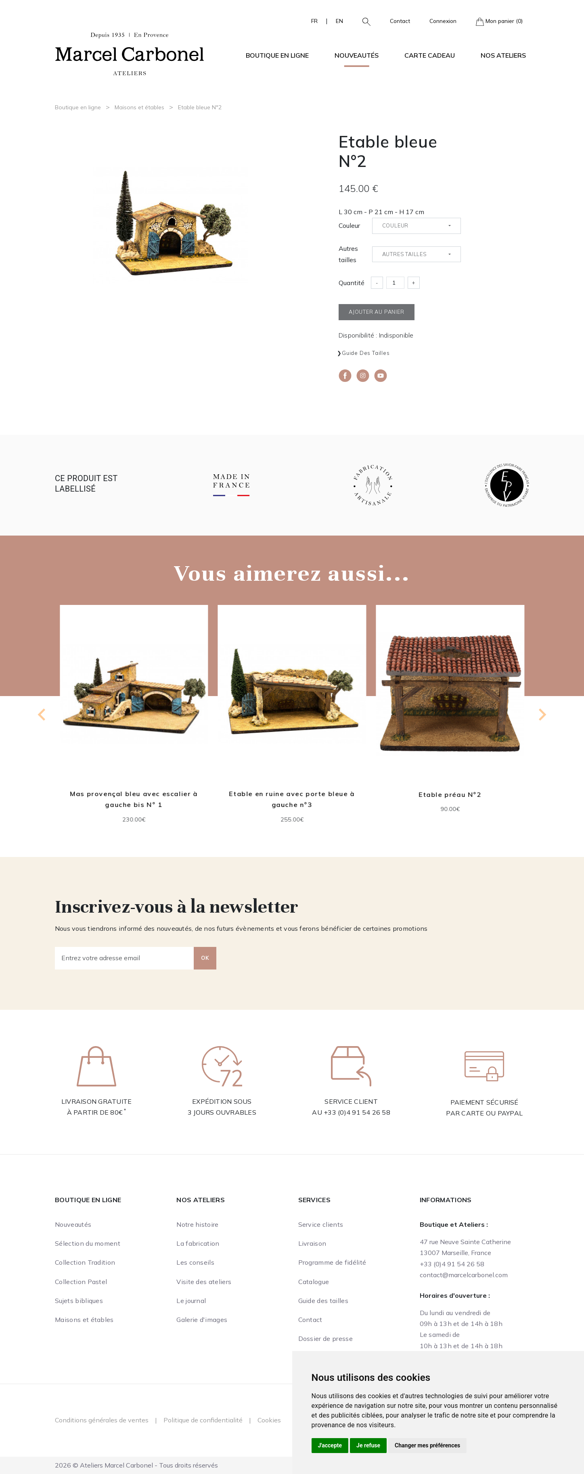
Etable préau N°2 (450, 794)
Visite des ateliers (203, 1282)
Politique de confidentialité (203, 1420)
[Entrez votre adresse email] (124, 958)
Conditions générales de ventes (102, 1420)
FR (314, 20)
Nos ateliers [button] (503, 55)
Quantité (351, 283)
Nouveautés (357, 55)
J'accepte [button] (330, 1445)
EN (339, 20)
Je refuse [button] (368, 1445)
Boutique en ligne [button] (277, 55)
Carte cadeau (429, 55)
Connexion (442, 20)
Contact (400, 20)
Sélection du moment (87, 1243)
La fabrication (197, 1243)
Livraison (312, 1243)
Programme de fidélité (332, 1262)
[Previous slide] (42, 714)
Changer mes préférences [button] (427, 1445)
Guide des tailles (366, 353)
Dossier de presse (325, 1338)
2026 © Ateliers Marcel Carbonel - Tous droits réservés (136, 1465)
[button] (363, 21)
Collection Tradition (85, 1262)
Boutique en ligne (78, 107)
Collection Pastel (81, 1282)
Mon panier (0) (499, 21)
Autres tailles (348, 253)
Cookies (269, 1420)
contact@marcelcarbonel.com (464, 1275)
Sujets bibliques (79, 1301)
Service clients (320, 1224)
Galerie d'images (201, 1320)
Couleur (349, 225)
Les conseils (195, 1262)
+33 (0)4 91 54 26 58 (357, 1112)
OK (205, 958)
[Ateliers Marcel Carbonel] (129, 52)
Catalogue (313, 1282)
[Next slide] (541, 714)
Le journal (191, 1301)
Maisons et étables (139, 107)
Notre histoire (197, 1224)
